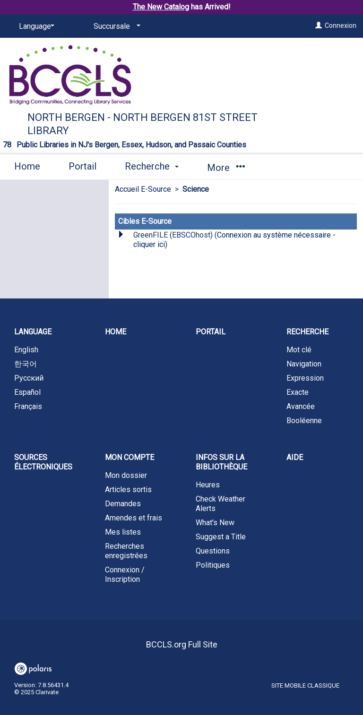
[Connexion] (318, 25)
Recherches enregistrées (126, 551)
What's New (215, 522)
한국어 (25, 363)
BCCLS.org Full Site (181, 644)
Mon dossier (126, 475)
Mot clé (298, 349)
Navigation (303, 363)
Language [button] (33, 331)
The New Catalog (161, 6)
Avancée (300, 406)
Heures (208, 484)
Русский (28, 378)
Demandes (123, 503)
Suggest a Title (221, 536)
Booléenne (304, 420)
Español (27, 392)
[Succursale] (115, 26)
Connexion (340, 25)
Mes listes (123, 532)
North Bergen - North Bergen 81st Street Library (142, 123)
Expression (305, 378)
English (26, 349)
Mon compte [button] (129, 457)
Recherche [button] (152, 166)
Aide (294, 457)
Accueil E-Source (143, 189)
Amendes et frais (133, 517)
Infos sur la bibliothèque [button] (221, 462)
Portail (82, 166)
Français (28, 406)
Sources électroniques (43, 462)
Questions (213, 550)
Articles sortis (128, 489)
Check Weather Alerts (220, 503)
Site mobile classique (305, 685)
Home (27, 166)
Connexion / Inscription (125, 574)
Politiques (213, 565)
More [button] (225, 167)
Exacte (297, 392)
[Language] (35, 26)
